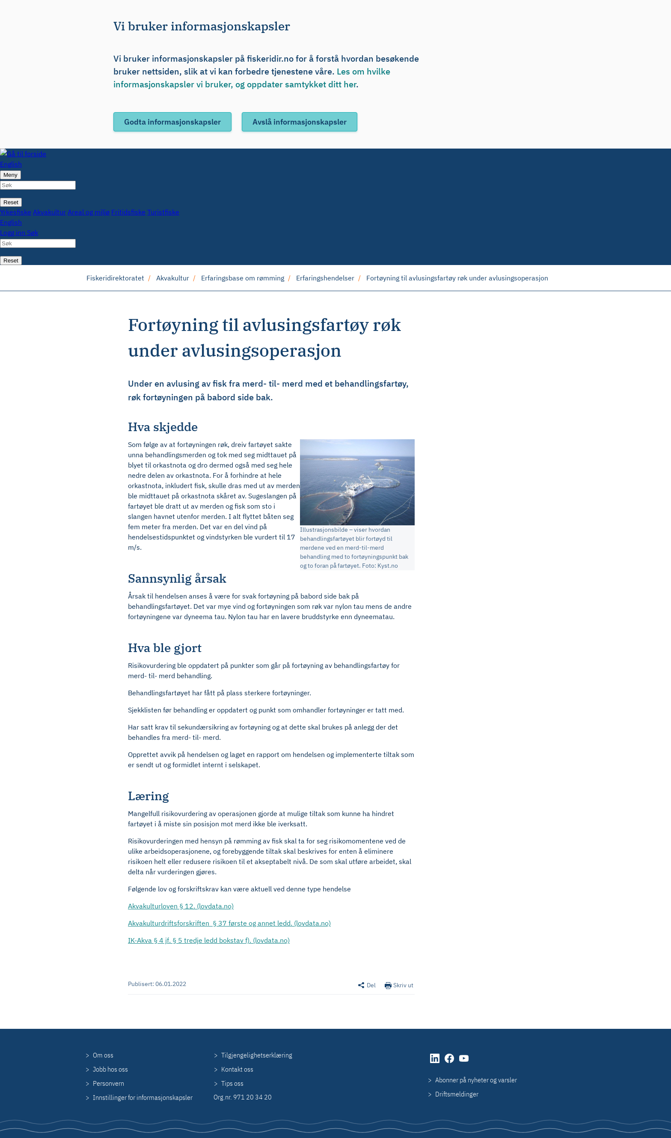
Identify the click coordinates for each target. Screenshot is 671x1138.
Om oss (103, 1055)
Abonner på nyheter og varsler (476, 1080)
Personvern (108, 1083)
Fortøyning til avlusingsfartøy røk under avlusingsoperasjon (457, 278)
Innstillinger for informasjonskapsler (143, 1097)
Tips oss (232, 1083)
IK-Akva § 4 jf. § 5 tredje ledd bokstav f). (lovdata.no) (209, 940)
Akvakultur (172, 278)
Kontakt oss (237, 1069)
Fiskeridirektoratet (115, 278)
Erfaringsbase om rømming (242, 278)
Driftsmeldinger (456, 1094)
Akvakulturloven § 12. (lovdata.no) (181, 906)
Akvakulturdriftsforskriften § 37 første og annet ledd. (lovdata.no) (229, 923)
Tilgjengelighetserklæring (256, 1055)
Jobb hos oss (110, 1069)
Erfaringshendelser (325, 278)
